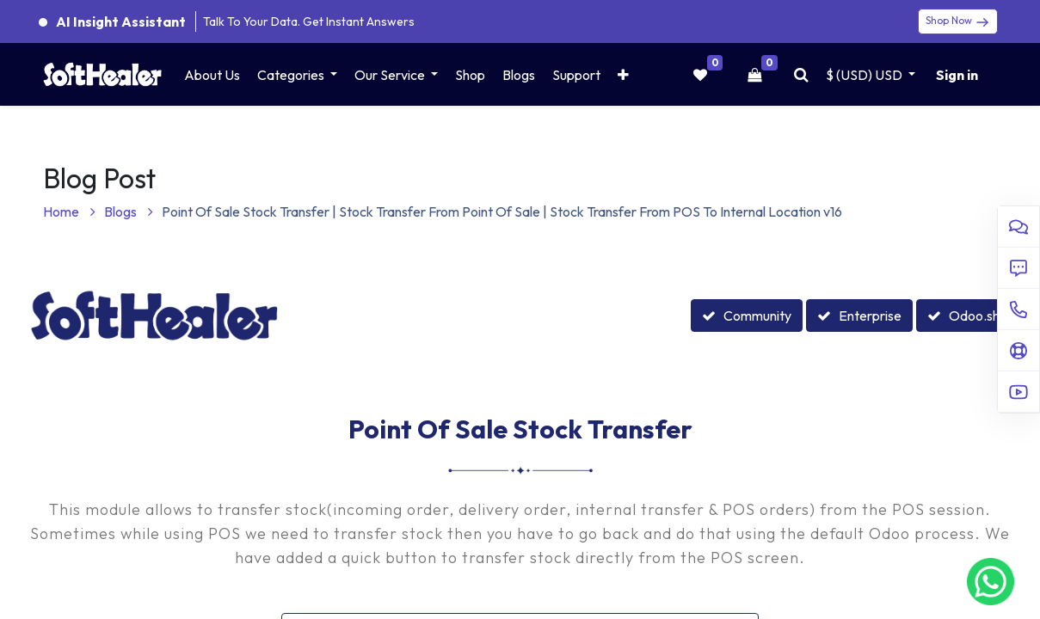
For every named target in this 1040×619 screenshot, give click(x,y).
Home (69, 211)
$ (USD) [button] (865, 74)
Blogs (128, 211)
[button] (623, 75)
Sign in (957, 74)
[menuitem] (212, 75)
